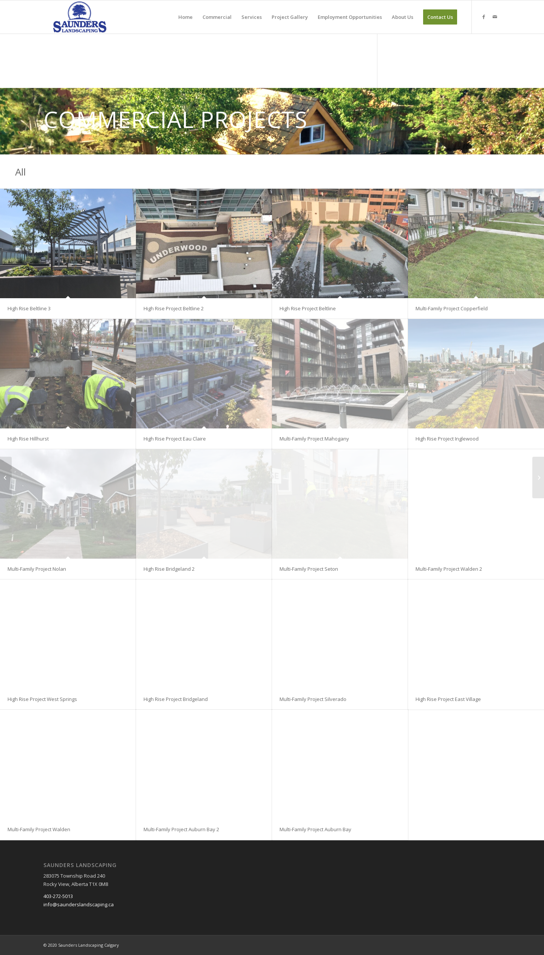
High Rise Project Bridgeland (176, 699)
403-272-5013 (58, 896)
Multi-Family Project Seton (309, 568)
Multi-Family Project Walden (39, 829)
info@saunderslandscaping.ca (78, 904)
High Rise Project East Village (448, 699)
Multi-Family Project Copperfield (452, 308)
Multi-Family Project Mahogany (314, 438)
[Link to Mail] (495, 16)
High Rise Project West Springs (42, 699)
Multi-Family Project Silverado (313, 699)
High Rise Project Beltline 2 (174, 308)
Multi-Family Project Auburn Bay (315, 829)
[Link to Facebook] (483, 16)
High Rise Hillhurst (28, 438)
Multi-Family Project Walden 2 (449, 568)
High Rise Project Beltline (308, 308)
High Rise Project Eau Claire (175, 438)
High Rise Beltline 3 (29, 308)
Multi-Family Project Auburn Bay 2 (181, 829)
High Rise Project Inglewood (447, 438)
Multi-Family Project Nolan (37, 568)
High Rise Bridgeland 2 (169, 568)
